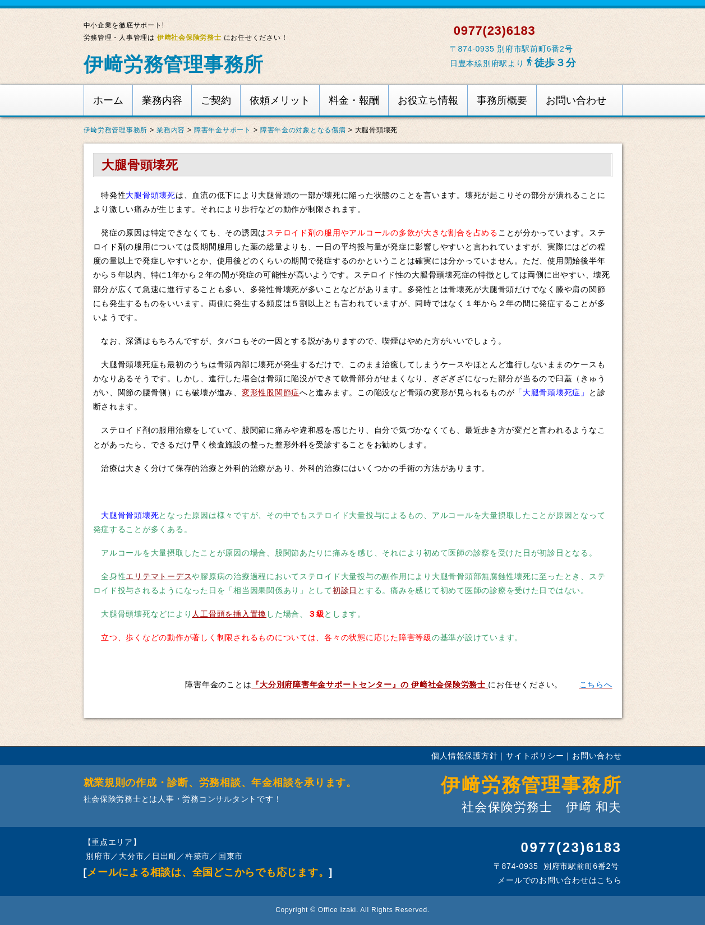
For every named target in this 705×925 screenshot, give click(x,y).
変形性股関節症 (270, 392)
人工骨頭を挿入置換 (229, 613)
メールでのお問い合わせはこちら (558, 880)
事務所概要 (502, 100)
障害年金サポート (222, 130)
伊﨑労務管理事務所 (174, 64)
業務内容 (162, 100)
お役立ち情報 (428, 100)
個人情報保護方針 (464, 755)
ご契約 (216, 100)
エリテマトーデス (159, 576)
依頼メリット (280, 100)
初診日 (345, 590)
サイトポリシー (535, 755)
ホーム (108, 100)
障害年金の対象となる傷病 (303, 130)
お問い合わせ (576, 100)
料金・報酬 (354, 100)
